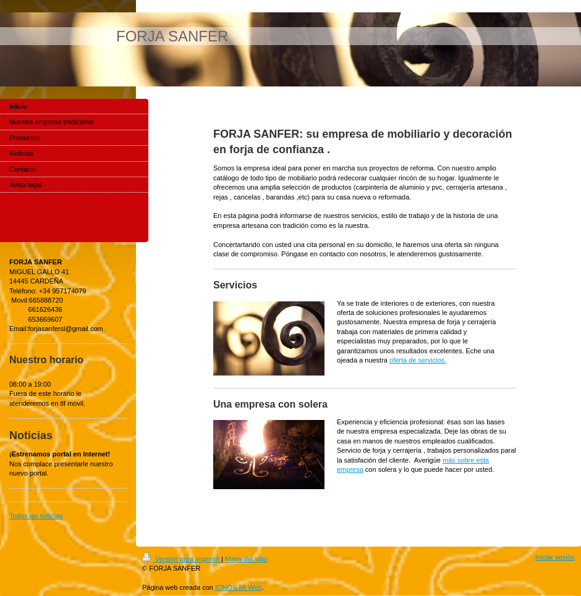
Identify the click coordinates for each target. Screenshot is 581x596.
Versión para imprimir (181, 559)
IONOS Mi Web (238, 587)
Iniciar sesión (555, 557)
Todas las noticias (36, 515)
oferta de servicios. (417, 360)
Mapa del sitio (246, 559)
